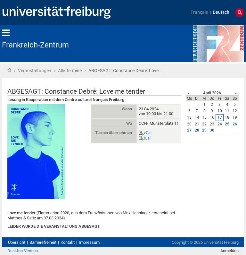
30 (212, 130)
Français (199, 12)
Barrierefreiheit (42, 242)
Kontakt (68, 242)
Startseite (9, 70)
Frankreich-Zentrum (35, 44)
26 (235, 124)
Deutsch (221, 12)
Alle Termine (70, 70)
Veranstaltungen (34, 70)
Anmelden (229, 250)
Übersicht (16, 242)
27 (189, 130)
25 (227, 124)
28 (197, 130)
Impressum (89, 242)
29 (204, 130)
